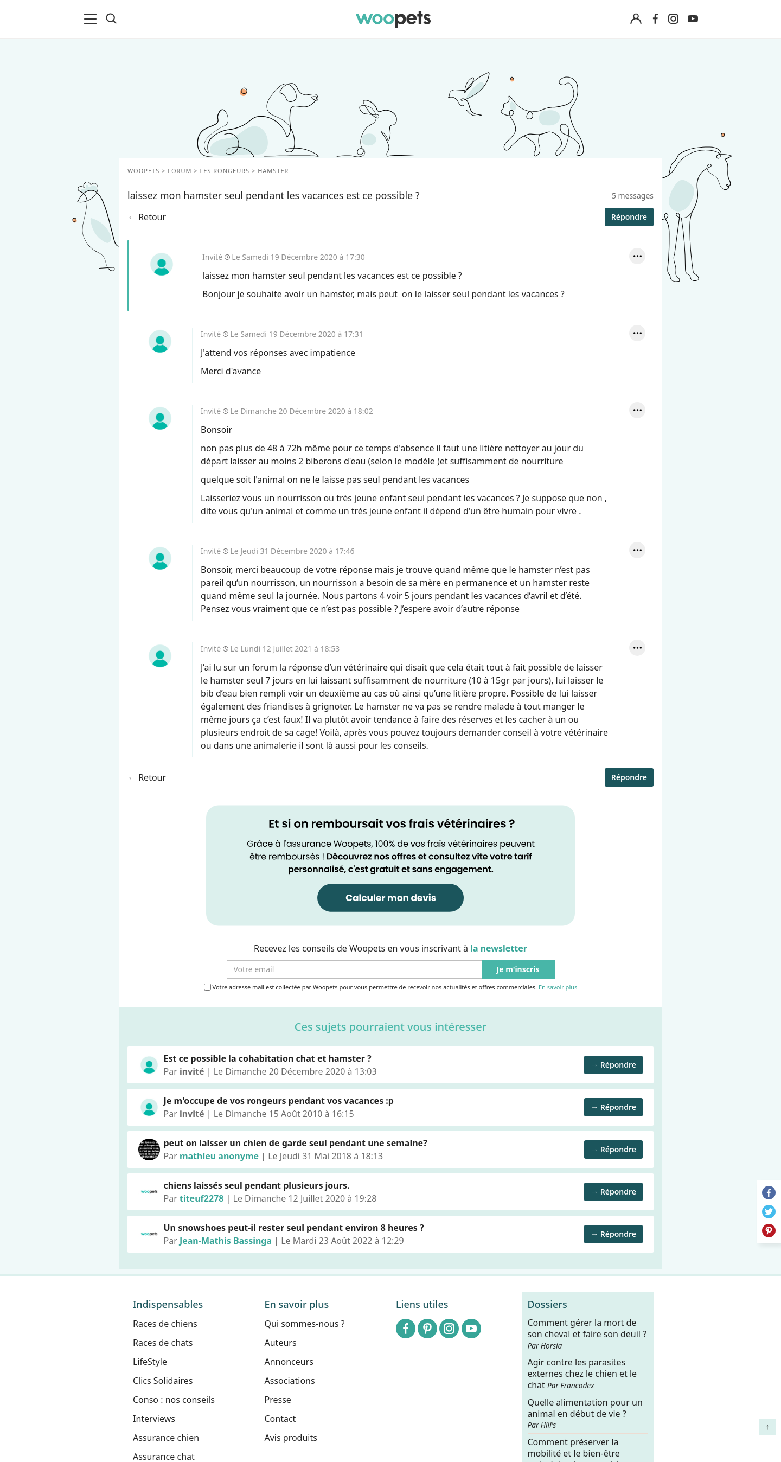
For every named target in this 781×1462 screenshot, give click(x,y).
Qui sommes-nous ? (305, 1324)
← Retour (146, 777)
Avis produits (291, 1438)
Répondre (629, 777)
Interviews (154, 1419)
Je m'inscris (518, 970)
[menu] (92, 19)
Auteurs (281, 1343)
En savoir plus (558, 988)
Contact (280, 1419)
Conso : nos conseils (174, 1400)
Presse (278, 1400)
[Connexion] (636, 19)
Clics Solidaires (163, 1381)
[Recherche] (111, 19)
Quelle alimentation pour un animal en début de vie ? (585, 1413)
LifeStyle (150, 1362)
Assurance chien (166, 1438)
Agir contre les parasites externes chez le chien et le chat (582, 1374)
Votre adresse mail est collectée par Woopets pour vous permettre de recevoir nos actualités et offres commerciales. (391, 987)
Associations (290, 1381)
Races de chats (163, 1343)
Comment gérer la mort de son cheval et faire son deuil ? (587, 1334)
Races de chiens (165, 1324)
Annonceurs (289, 1362)
